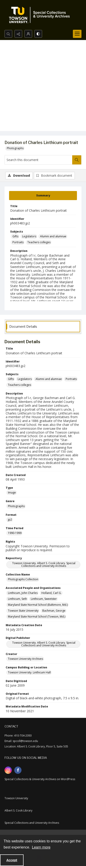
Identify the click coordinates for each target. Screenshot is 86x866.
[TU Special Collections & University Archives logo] (41, 15)
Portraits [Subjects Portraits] (18, 242)
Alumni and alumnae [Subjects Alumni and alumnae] (53, 236)
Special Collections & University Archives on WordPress (40, 779)
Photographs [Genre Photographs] (16, 506)
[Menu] (77, 34)
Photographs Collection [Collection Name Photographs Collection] (23, 579)
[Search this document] (38, 159)
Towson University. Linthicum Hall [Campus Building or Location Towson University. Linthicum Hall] (29, 672)
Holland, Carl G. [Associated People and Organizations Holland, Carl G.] (51, 593)
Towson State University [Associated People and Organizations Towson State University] (23, 611)
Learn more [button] (41, 847)
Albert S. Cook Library (18, 810)
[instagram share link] (8, 770)
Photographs (15, 148)
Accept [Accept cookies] (11, 860)
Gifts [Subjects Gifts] (15, 236)
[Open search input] (8, 33)
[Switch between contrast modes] (38, 33)
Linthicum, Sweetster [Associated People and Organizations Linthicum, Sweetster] (44, 599)
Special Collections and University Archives (32, 823)
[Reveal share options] (18, 33)
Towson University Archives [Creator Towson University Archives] (25, 659)
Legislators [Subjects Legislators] (29, 236)
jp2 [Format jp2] (10, 519)
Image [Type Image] (12, 492)
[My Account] (28, 33)
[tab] (43, 195)
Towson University (16, 798)
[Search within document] (76, 159)
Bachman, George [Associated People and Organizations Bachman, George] (53, 611)
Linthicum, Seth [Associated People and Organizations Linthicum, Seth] (17, 599)
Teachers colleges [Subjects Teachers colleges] (38, 242)
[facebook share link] (18, 770)
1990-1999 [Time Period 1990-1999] (15, 533)
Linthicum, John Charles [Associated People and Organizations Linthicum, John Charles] (23, 593)
